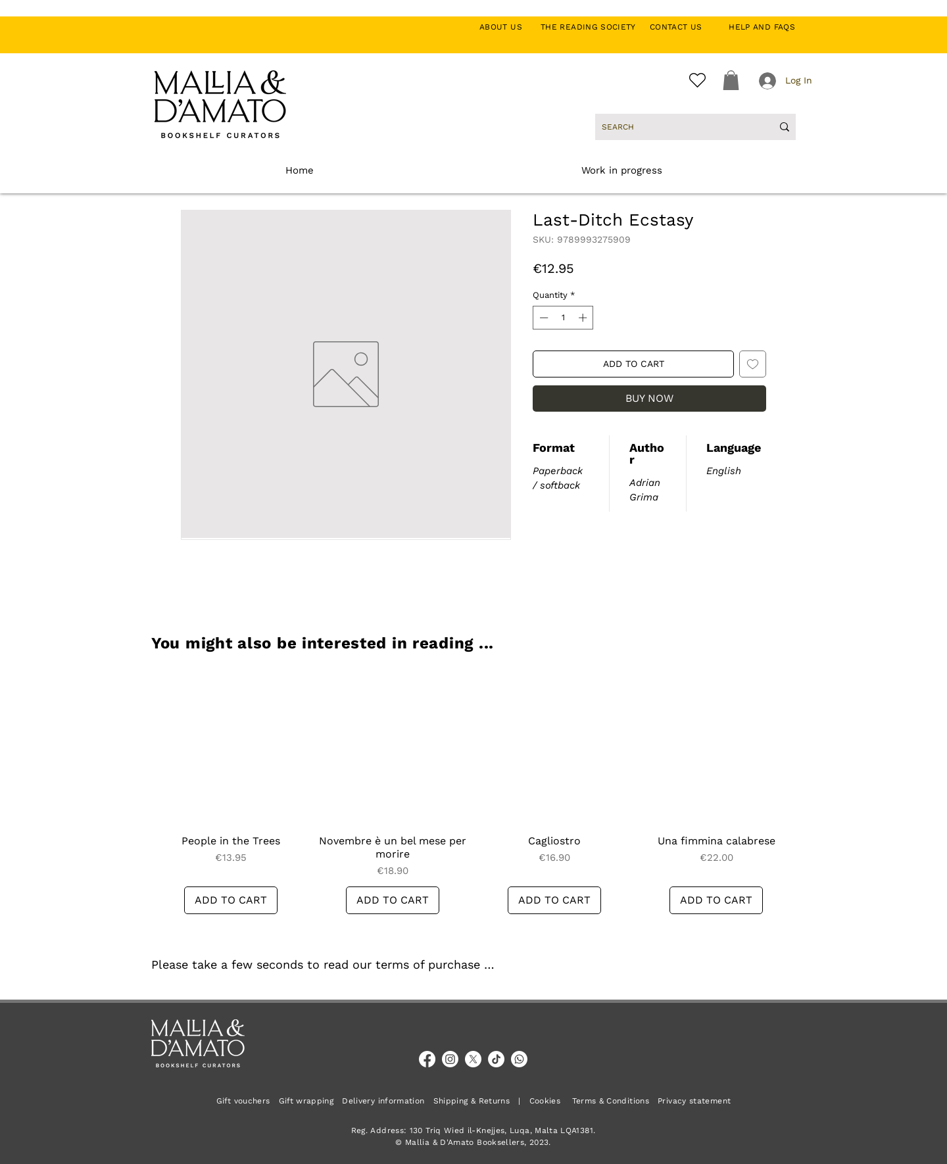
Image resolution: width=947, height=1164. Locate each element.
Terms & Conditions (610, 1100)
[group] (473, 791)
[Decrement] (542, 317)
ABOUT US (508, 27)
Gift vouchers (247, 1100)
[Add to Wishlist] (752, 364)
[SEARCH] (677, 127)
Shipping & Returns (471, 1100)
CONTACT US (683, 27)
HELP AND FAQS (762, 27)
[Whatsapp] (519, 1059)
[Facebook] (427, 1059)
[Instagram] (450, 1059)
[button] (731, 80)
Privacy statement (694, 1100)
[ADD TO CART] (231, 900)
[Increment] (584, 317)
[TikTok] (496, 1059)
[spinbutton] (563, 317)
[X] (473, 1059)
